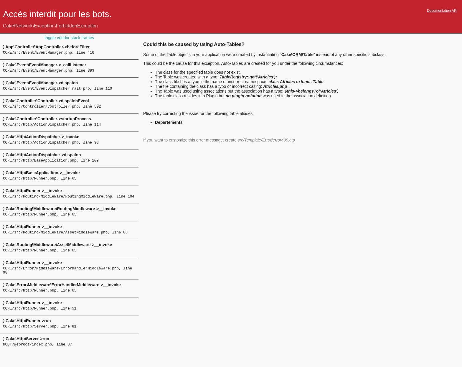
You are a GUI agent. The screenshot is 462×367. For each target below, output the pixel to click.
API (454, 11)
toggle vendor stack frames (69, 37)
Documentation (439, 11)
